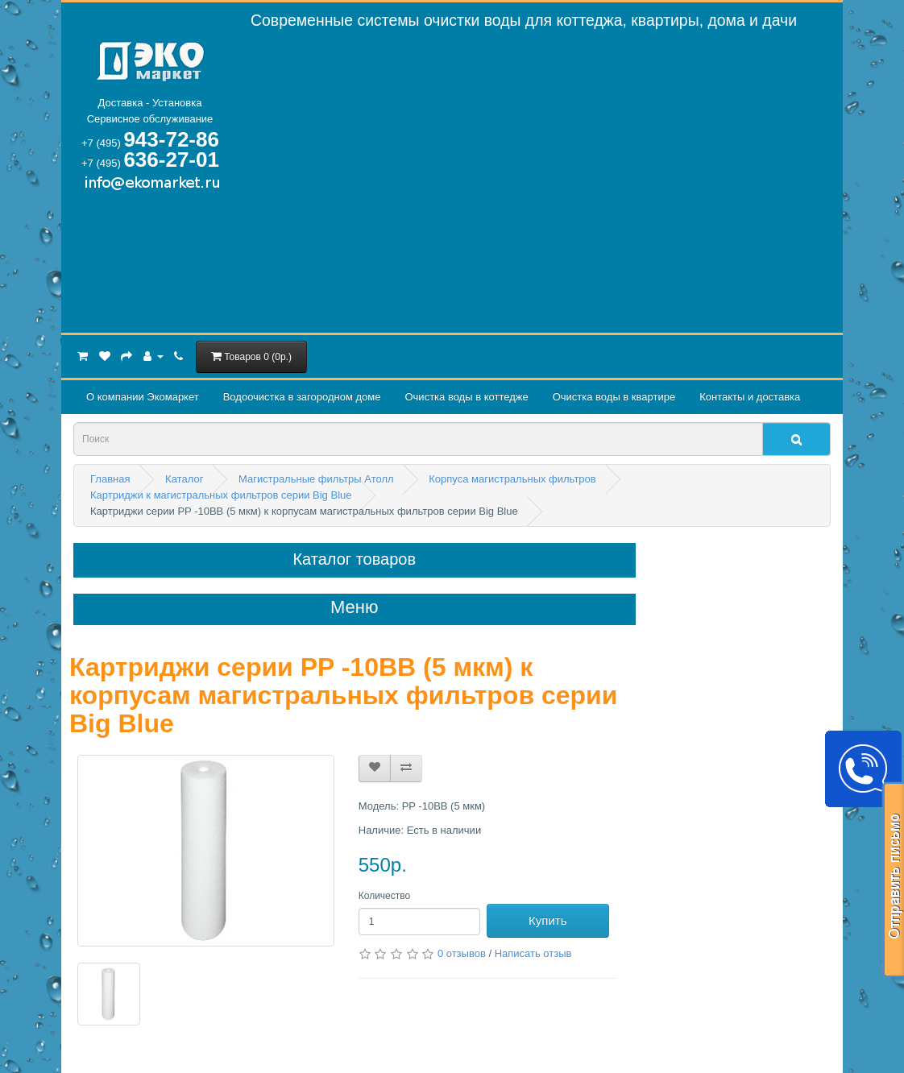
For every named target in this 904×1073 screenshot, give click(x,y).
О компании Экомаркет (142, 397)
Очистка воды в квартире (614, 397)
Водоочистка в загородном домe (302, 397)
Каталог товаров (354, 559)
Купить (547, 920)
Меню (354, 607)
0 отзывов (461, 953)
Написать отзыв (533, 953)
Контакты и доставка (749, 397)
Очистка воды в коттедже (466, 397)
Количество (384, 895)
